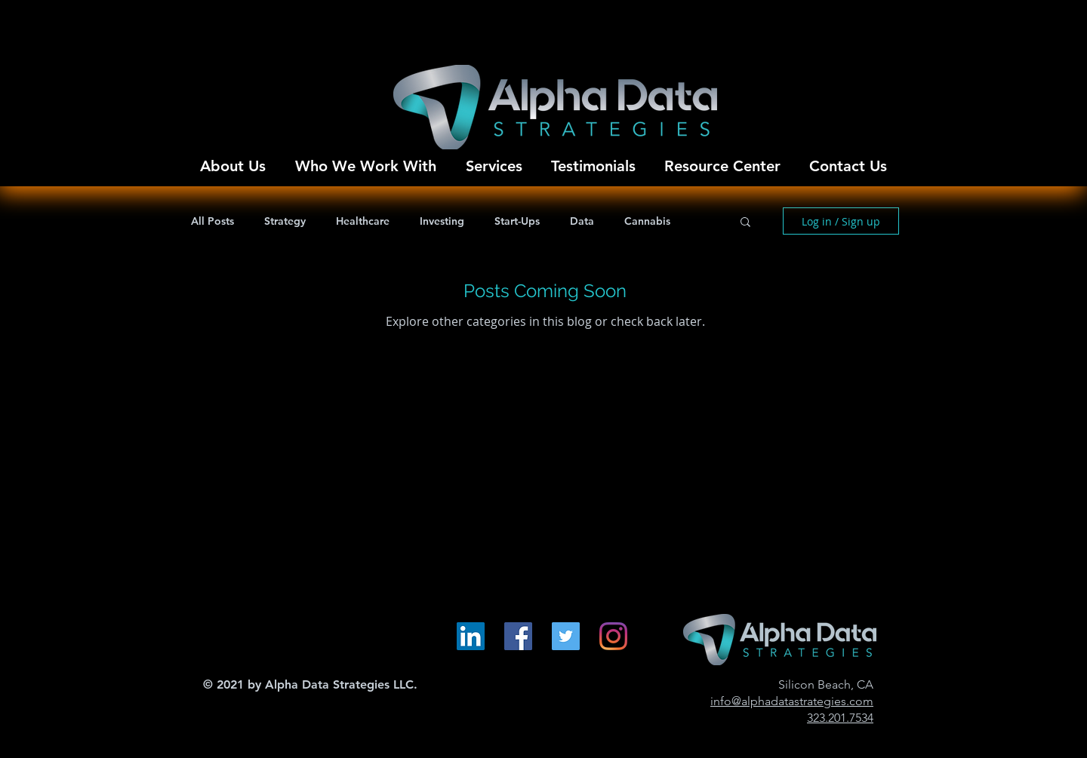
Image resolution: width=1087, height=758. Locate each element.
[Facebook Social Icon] (518, 636)
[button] (745, 223)
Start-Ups (517, 221)
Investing (442, 221)
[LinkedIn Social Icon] (471, 636)
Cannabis (647, 221)
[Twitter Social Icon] (566, 636)
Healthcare (363, 221)
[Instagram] (613, 636)
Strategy (285, 221)
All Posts (212, 221)
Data (582, 221)
